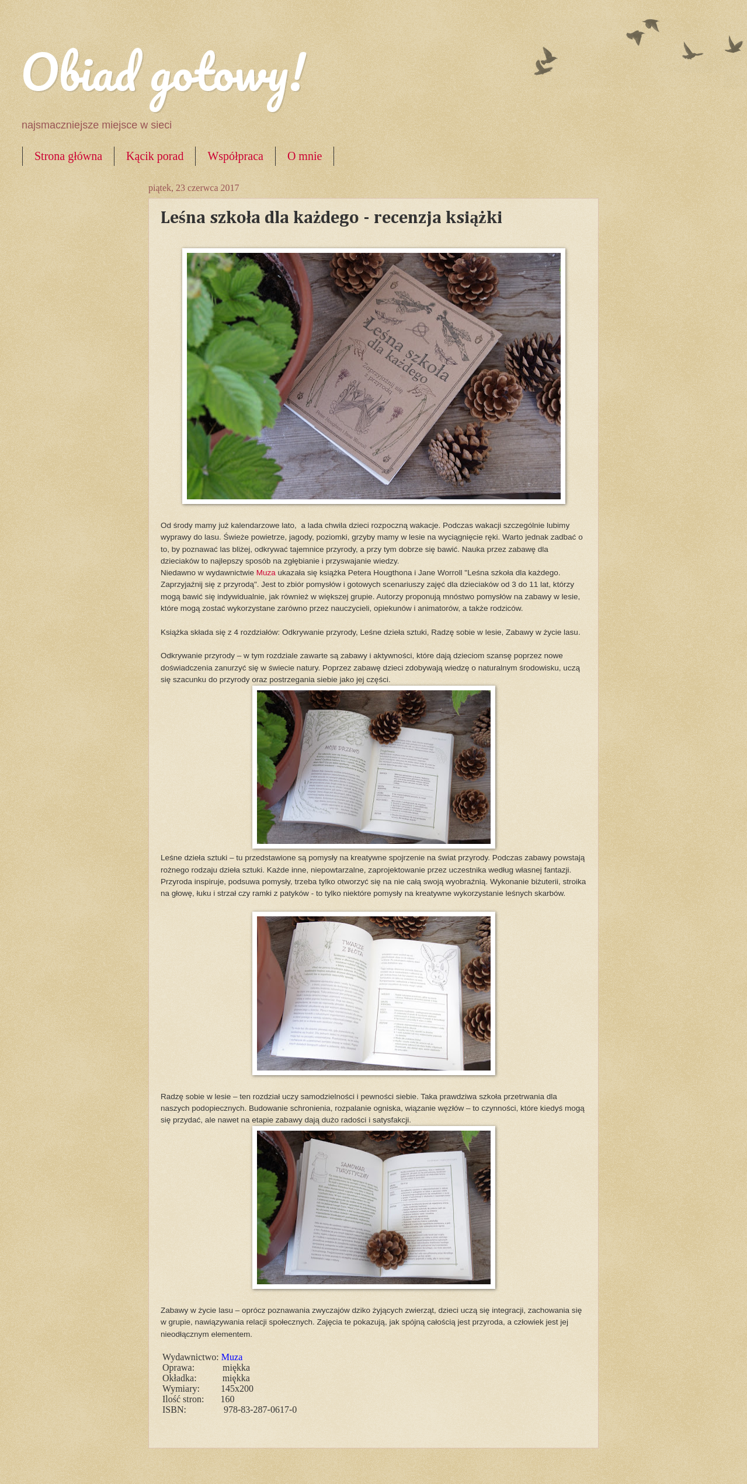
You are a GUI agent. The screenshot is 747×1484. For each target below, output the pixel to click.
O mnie (304, 156)
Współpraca (235, 156)
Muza (267, 572)
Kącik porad (154, 156)
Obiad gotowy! (162, 71)
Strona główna (68, 156)
